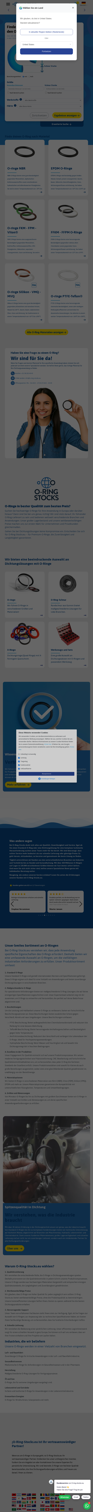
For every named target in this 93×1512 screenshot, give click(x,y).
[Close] (73, 7)
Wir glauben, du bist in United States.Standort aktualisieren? (36, 21)
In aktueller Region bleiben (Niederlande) (46, 32)
